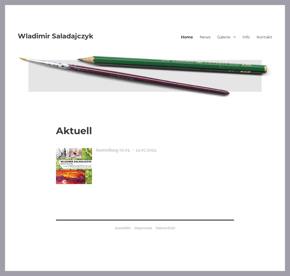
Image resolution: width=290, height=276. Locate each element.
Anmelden (123, 228)
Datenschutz (165, 228)
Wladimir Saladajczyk (55, 36)
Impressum (143, 228)
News (205, 37)
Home (187, 37)
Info (246, 37)
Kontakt (264, 37)
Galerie (223, 37)
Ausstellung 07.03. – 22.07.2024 (126, 150)
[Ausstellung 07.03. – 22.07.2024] (74, 166)
